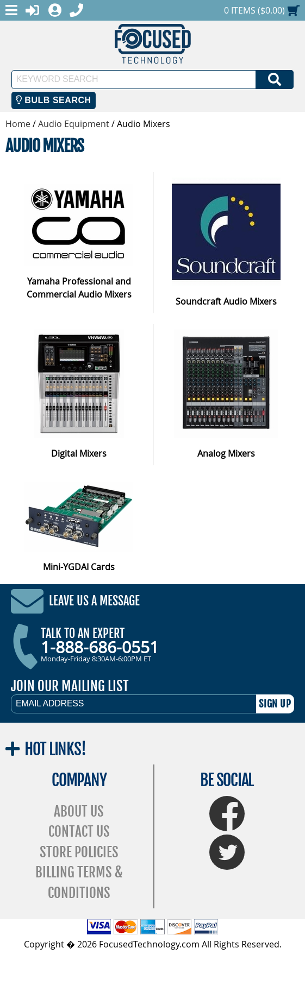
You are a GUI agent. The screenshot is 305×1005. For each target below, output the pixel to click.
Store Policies (79, 852)
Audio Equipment (73, 124)
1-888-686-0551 (100, 647)
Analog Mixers (226, 453)
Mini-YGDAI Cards (79, 567)
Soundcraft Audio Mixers (226, 301)
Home (17, 124)
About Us (79, 811)
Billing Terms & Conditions (79, 882)
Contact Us (79, 831)
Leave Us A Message (94, 600)
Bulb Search (53, 100)
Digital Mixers (79, 453)
